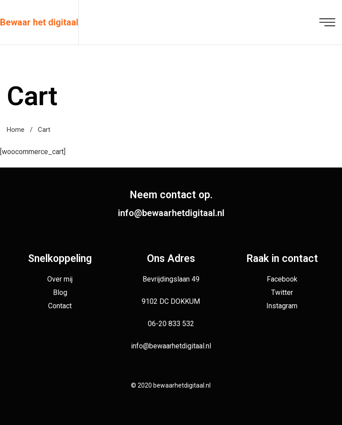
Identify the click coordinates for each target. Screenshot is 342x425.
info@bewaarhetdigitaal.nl (171, 213)
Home (15, 130)
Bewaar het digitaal (39, 22)
